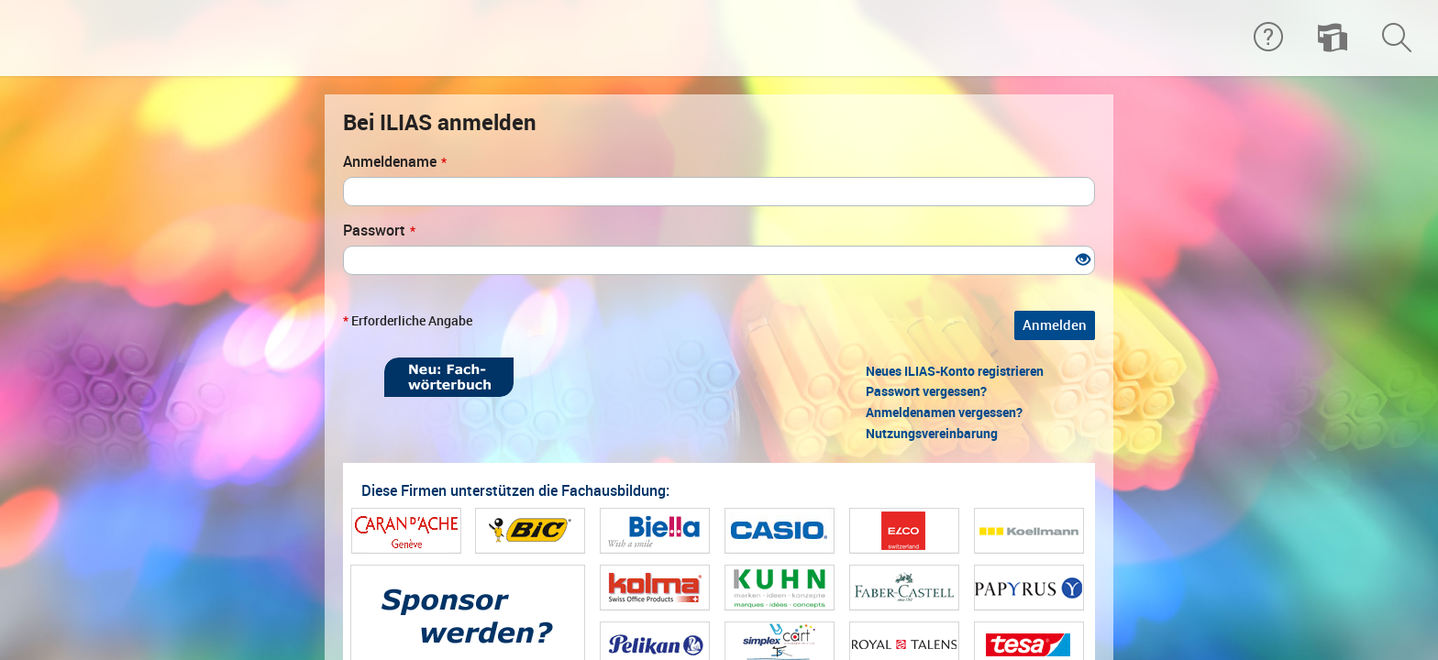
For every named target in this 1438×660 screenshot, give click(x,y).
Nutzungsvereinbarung (932, 433)
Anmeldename (395, 161)
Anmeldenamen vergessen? (944, 412)
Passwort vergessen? (926, 391)
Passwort (379, 230)
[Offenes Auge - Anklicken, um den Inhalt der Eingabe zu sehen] (1083, 261)
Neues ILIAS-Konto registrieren (955, 371)
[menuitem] (1332, 38)
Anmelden (1055, 325)
